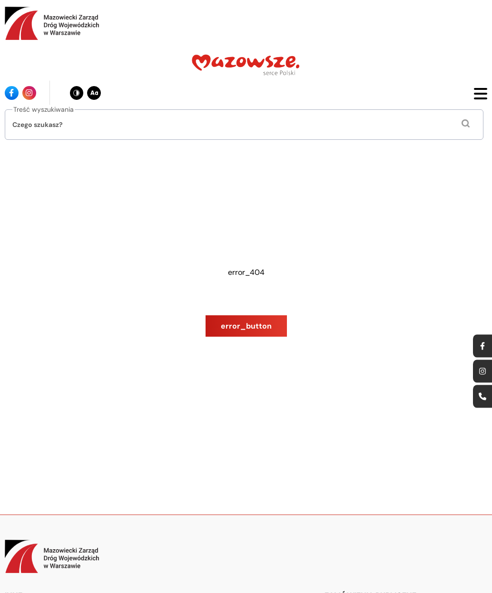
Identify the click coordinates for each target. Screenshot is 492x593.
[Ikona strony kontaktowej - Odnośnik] (482, 396)
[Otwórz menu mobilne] (480, 92)
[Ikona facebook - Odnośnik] (12, 93)
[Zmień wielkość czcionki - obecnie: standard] (94, 93)
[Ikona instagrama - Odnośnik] (29, 93)
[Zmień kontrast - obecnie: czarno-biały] (77, 93)
